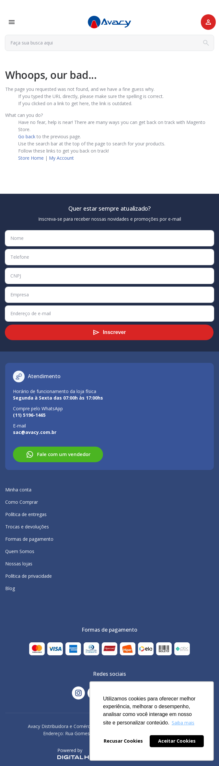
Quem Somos (19, 551)
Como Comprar (21, 502)
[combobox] (109, 43)
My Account (61, 158)
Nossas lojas (18, 564)
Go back (26, 136)
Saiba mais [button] (183, 723)
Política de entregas (26, 514)
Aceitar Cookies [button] (177, 741)
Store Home (31, 158)
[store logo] (109, 22)
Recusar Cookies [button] (123, 741)
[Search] (206, 43)
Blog (10, 588)
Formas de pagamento (29, 539)
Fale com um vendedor (58, 454)
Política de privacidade (28, 576)
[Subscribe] (109, 332)
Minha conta (18, 490)
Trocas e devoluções (27, 527)
